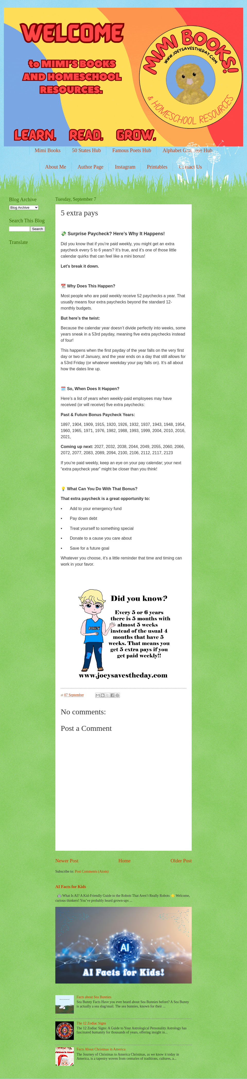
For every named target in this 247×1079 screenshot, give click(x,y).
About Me (55, 167)
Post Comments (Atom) (92, 871)
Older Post (181, 860)
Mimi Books (48, 150)
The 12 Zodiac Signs (91, 1023)
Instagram (125, 167)
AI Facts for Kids (70, 886)
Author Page (90, 167)
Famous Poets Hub (131, 150)
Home (124, 860)
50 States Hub (86, 150)
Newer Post (66, 860)
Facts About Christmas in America (101, 1049)
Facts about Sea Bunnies (94, 997)
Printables (157, 167)
